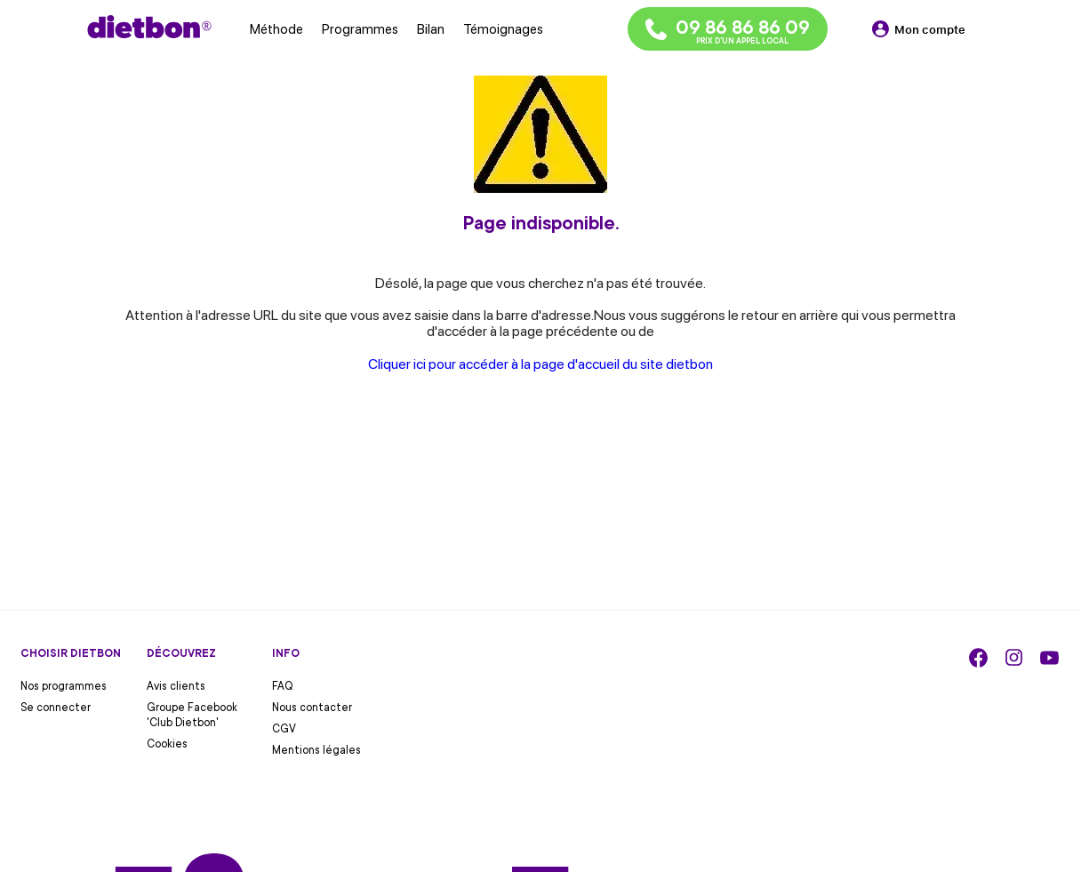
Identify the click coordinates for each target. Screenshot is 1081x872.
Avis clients (176, 686)
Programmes (360, 29)
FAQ (282, 686)
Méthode (276, 29)
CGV (284, 729)
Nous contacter (312, 707)
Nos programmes (63, 686)
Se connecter (55, 707)
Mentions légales (316, 750)
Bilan (430, 29)
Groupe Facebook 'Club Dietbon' (192, 715)
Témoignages (503, 29)
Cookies (167, 744)
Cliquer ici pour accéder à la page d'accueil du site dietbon (540, 364)
